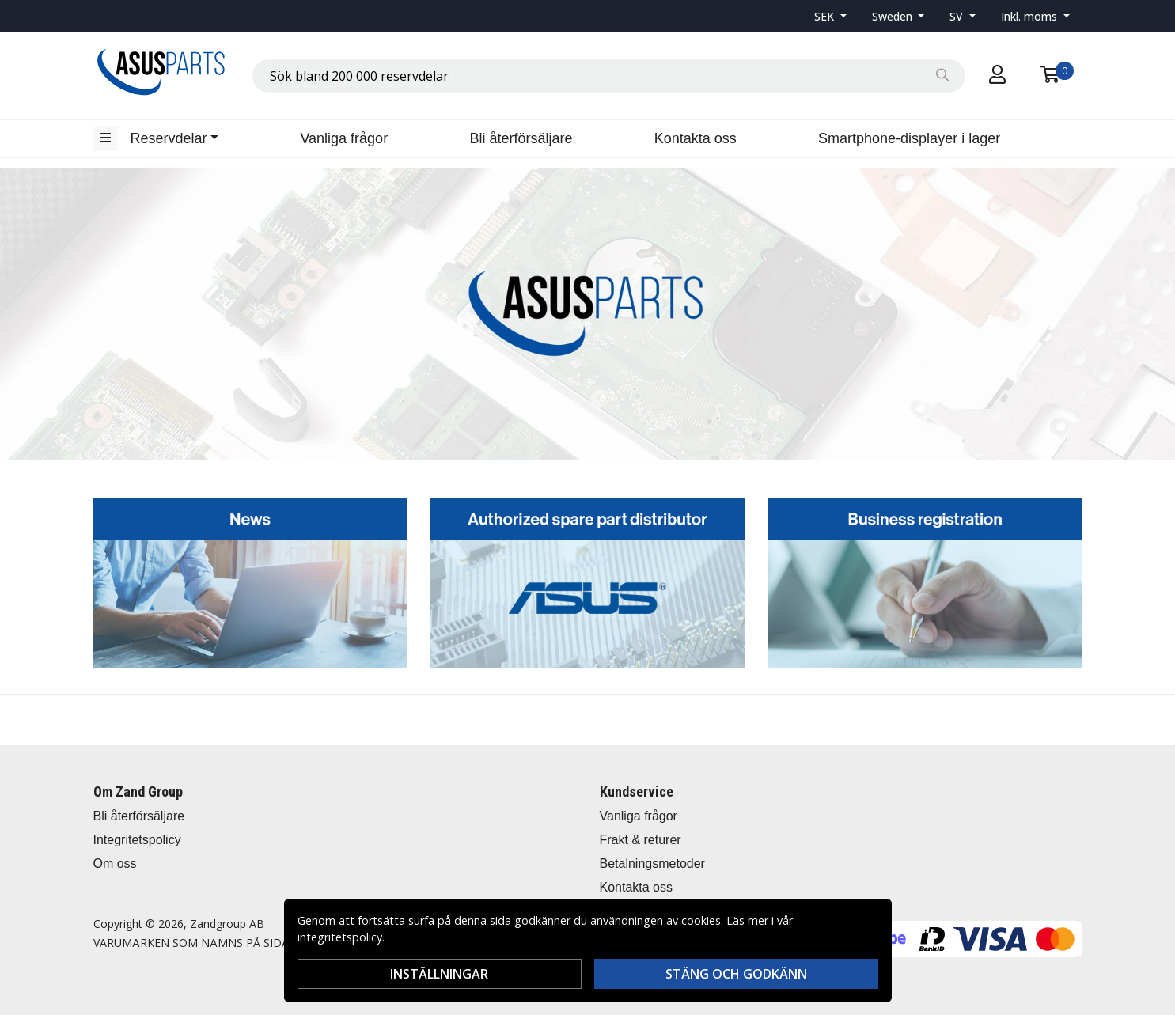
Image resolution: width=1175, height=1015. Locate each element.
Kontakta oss (695, 138)
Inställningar (439, 974)
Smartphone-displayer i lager (909, 138)
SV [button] (957, 16)
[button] (830, 16)
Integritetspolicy (137, 839)
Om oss (115, 863)
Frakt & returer (640, 839)
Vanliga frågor (344, 138)
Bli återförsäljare (520, 138)
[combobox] (609, 76)
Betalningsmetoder (652, 863)
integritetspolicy (340, 937)
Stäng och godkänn (736, 974)
